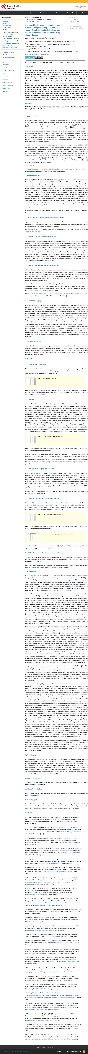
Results (4, 74)
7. (25, 878)
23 (79, 709)
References (29, 812)
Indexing (5, 21)
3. (25, 838)
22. (26, 1014)
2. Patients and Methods (34, 176)
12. (26, 926)
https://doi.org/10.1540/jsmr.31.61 (45, 905)
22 (54, 699)
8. (25, 888)
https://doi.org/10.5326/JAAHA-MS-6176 (55, 1039)
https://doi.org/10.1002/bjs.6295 (34, 989)
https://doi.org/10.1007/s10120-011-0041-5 (62, 942)
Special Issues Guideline (9, 57)
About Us (70, 13)
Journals (19, 13)
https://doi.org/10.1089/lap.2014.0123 (70, 842)
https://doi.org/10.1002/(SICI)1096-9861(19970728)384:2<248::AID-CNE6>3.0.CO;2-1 (51, 997)
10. (26, 909)
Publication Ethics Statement (10, 43)
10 (83, 147)
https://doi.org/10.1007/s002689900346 (49, 863)
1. (25, 817)
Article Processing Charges (10, 32)
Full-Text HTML (74, 22)
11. (26, 917)
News (57, 13)
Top (3, 62)
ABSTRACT (30, 66)
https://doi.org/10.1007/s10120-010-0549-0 (49, 972)
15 (60, 590)
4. (25, 848)
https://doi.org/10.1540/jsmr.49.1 (34, 884)
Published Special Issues (9, 55)
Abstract (73, 17)
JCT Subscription (7, 36)
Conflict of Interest (32, 778)
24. (26, 1035)
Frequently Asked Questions (10, 47)
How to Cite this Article (76, 28)
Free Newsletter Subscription (10, 38)
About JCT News (7, 45)
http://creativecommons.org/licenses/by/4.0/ (37, 54)
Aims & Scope (6, 25)
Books (32, 13)
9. (25, 898)
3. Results (29, 359)
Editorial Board (6, 27)
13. (26, 934)
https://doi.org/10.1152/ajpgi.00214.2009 (36, 1009)
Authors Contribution (33, 789)
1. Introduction (31, 116)
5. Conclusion (30, 755)
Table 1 (54, 373)
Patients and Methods (8, 71)
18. (26, 976)
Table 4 (67, 505)
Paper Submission (7, 34)
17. (26, 968)
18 (68, 590)
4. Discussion (30, 572)
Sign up (59, 1051)
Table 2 (28, 408)
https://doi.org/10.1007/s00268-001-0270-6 (60, 871)
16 (63, 590)
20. (26, 993)
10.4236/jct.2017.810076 (32, 21)
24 (81, 746)
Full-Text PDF (74, 19)
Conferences (44, 13)
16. (26, 957)
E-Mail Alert (6, 1051)
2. (25, 827)
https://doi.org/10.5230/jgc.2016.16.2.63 (57, 936)
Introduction (5, 68)
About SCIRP (41, 1047)
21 (82, 666)
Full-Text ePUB (74, 24)
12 (84, 160)
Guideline (5, 30)
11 (85, 147)
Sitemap (46, 1047)
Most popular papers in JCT (10, 41)
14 (41, 326)
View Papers (6, 23)
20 (77, 615)
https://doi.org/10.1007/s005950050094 (36, 894)
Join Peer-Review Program (20, 1051)
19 (70, 590)
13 (86, 160)
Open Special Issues (8, 52)
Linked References (75, 26)
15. (26, 949)
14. (26, 940)
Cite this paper (31, 800)
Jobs (82, 13)
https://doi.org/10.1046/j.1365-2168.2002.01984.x (38, 930)
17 (65, 590)
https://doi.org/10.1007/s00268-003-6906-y (37, 1020)
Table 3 (52, 479)
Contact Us (51, 1047)
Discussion (5, 76)
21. (26, 1003)
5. (25, 859)
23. (26, 1024)
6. (25, 867)
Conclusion (5, 79)
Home (6, 13)
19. (26, 984)
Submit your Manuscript (73, 1051)
